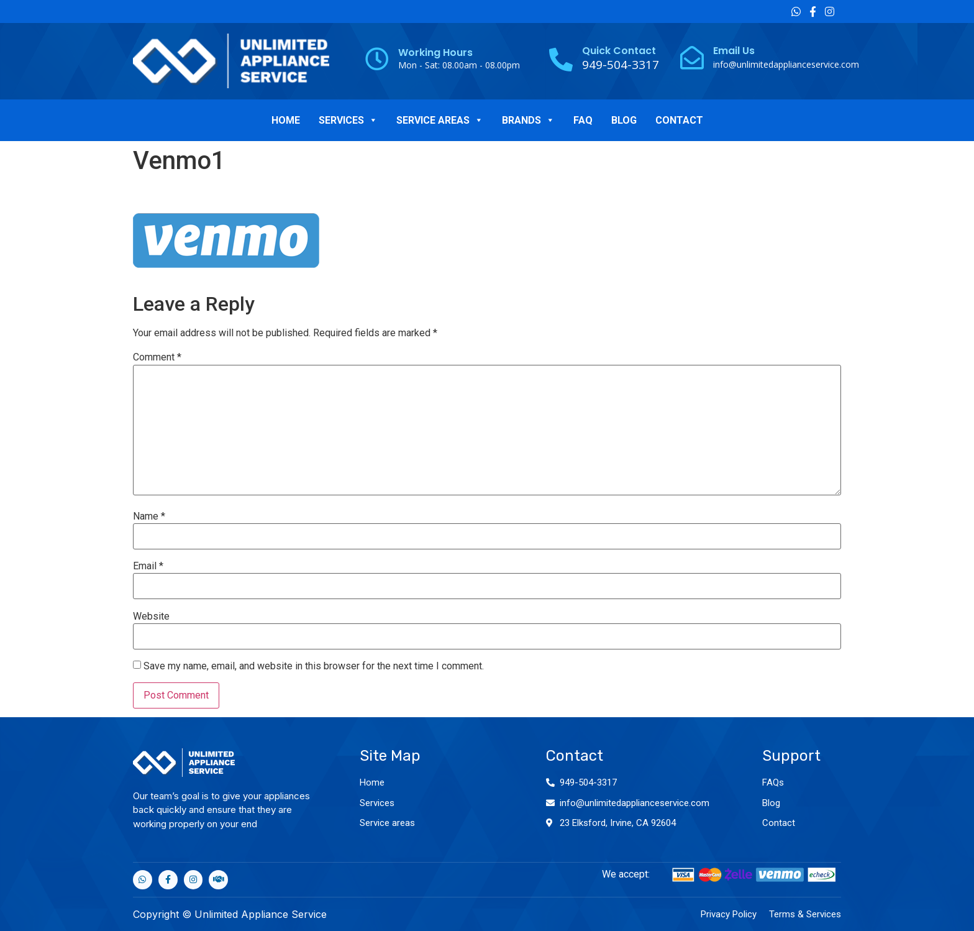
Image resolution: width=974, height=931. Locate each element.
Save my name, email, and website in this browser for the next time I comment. (313, 666)
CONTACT (679, 120)
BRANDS (528, 120)
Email (148, 566)
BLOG (624, 120)
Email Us (734, 51)
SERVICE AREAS (439, 120)
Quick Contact (619, 51)
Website (151, 616)
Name (149, 516)
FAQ (583, 120)
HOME (285, 120)
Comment (157, 357)
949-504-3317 (588, 782)
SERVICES (348, 120)
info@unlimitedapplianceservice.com (786, 64)
